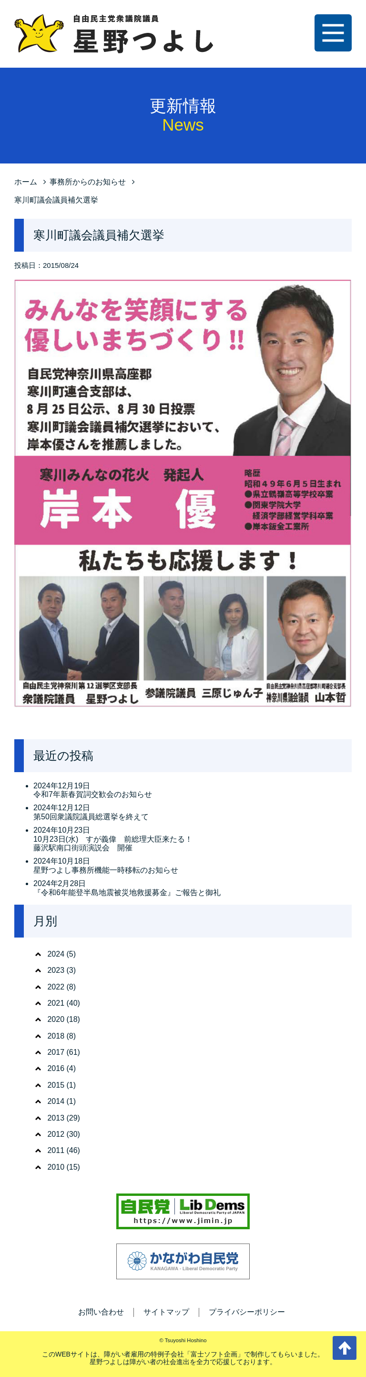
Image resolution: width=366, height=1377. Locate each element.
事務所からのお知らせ (88, 182)
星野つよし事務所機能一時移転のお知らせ (105, 870)
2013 (55, 1118)
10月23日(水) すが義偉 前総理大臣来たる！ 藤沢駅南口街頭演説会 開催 (113, 843)
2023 (55, 970)
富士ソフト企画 (214, 1354)
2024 (55, 954)
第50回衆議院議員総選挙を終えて (91, 817)
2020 (55, 1019)
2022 (55, 987)
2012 (55, 1134)
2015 (55, 1085)
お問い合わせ (101, 1312)
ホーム (25, 182)
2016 (55, 1068)
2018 (55, 1036)
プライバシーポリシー (247, 1312)
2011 (55, 1150)
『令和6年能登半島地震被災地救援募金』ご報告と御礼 (127, 892)
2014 (55, 1101)
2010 (55, 1167)
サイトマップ (166, 1312)
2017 (55, 1052)
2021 (55, 1003)
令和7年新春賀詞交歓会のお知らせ (92, 794)
